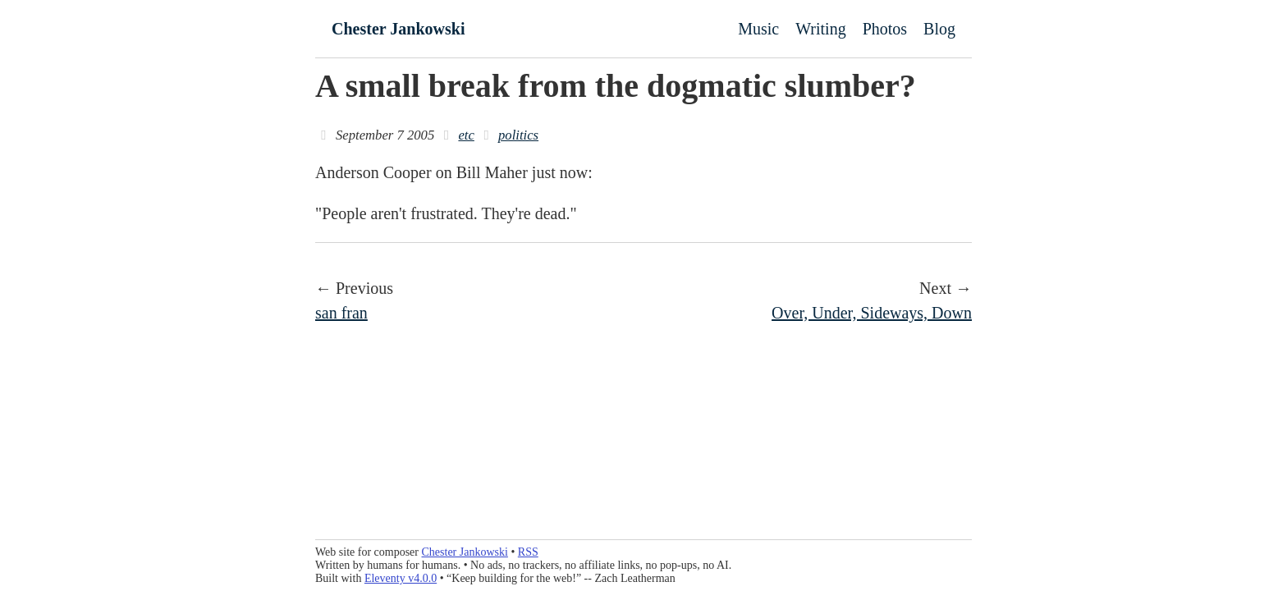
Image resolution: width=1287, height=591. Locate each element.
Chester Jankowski (398, 29)
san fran (341, 313)
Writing (820, 29)
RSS (528, 552)
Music (758, 29)
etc (466, 135)
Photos (885, 29)
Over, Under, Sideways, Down (872, 313)
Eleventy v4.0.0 (400, 578)
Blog (939, 29)
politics (518, 135)
